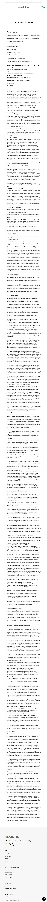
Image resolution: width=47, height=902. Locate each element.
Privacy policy (7, 869)
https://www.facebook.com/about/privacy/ (15, 660)
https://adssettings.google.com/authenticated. (15, 776)
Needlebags (7, 853)
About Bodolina (8, 883)
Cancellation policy (8, 872)
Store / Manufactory (8, 886)
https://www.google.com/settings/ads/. (33, 781)
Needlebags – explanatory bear (10, 888)
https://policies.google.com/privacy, (13, 774)
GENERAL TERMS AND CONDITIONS (12, 867)
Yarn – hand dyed (8, 856)
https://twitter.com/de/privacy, (18, 820)
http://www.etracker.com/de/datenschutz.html (31, 713)
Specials (6, 861)
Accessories (7, 858)
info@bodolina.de (9, 896)
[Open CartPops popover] (44, 899)
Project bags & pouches (9, 854)
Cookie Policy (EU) (8, 877)
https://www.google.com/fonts (25, 771)
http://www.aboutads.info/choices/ (25, 287)
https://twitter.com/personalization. (13, 821)
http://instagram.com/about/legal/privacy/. (27, 804)
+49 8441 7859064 (28, 1)
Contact (22, 1)
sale (5, 859)
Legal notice (7, 870)
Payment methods (8, 874)
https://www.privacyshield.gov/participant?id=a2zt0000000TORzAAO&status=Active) (23, 818)
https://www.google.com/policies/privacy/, (14, 781)
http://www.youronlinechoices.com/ (13, 288)
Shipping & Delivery (8, 875)
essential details (8, 885)
